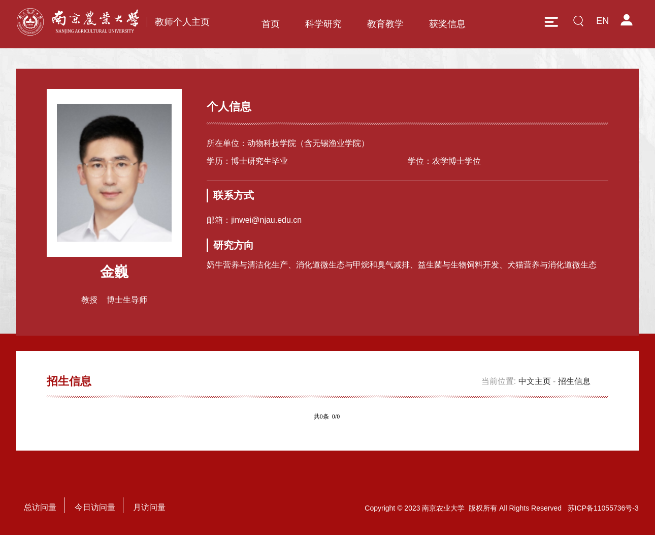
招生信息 (574, 381)
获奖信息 (447, 24)
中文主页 (534, 381)
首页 (270, 24)
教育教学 (385, 24)
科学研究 (323, 24)
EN (602, 21)
